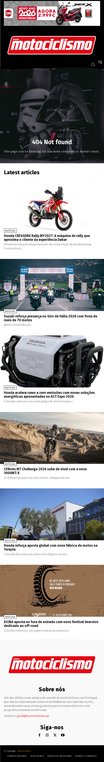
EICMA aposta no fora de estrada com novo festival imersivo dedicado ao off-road (51, 624)
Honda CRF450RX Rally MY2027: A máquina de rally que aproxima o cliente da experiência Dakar (47, 238)
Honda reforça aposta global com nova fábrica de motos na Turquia (50, 547)
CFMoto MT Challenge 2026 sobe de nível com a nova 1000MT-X (45, 471)
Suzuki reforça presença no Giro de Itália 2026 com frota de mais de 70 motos (50, 318)
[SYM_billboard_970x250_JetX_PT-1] (52, 24)
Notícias (10, 231)
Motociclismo (23, 751)
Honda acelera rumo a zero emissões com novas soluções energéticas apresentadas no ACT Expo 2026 (49, 395)
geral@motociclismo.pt (33, 716)
